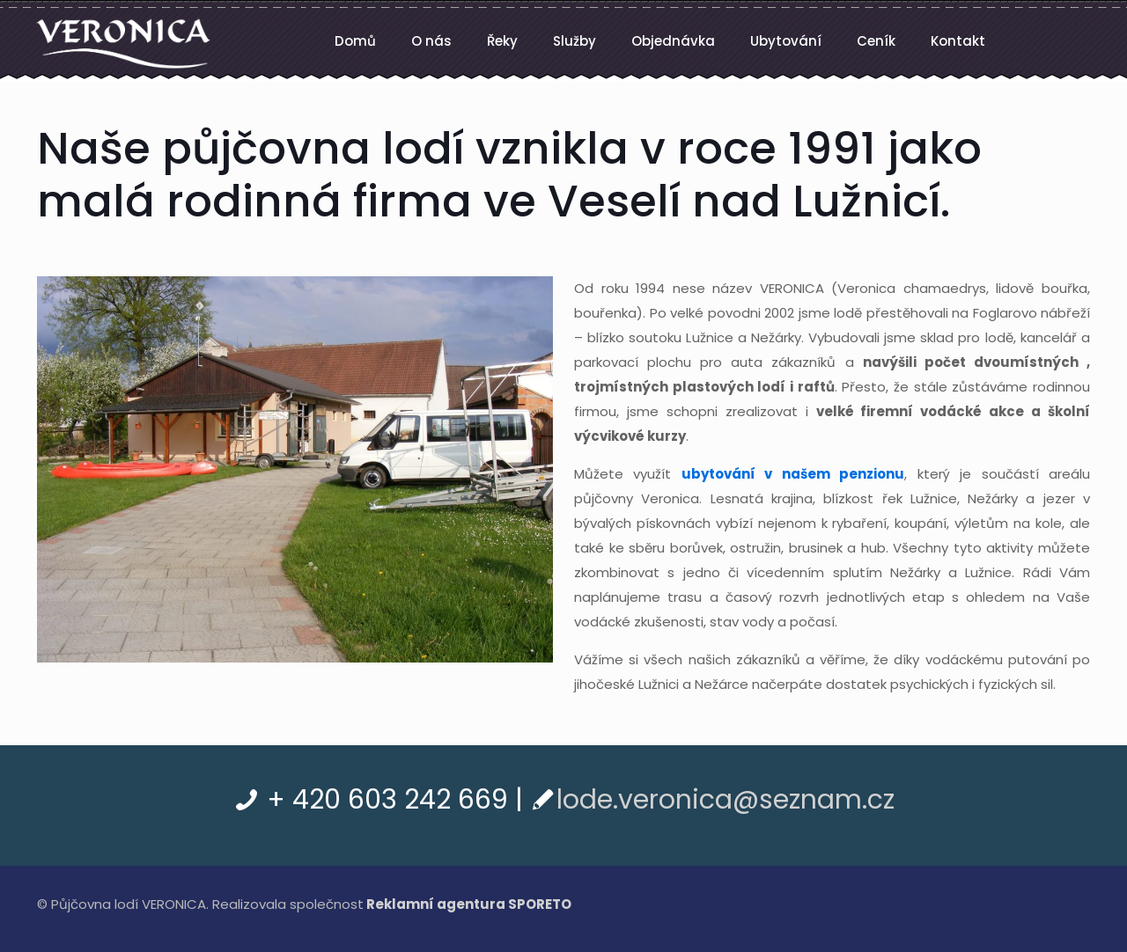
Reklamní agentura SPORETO (468, 904)
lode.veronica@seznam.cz (725, 799)
